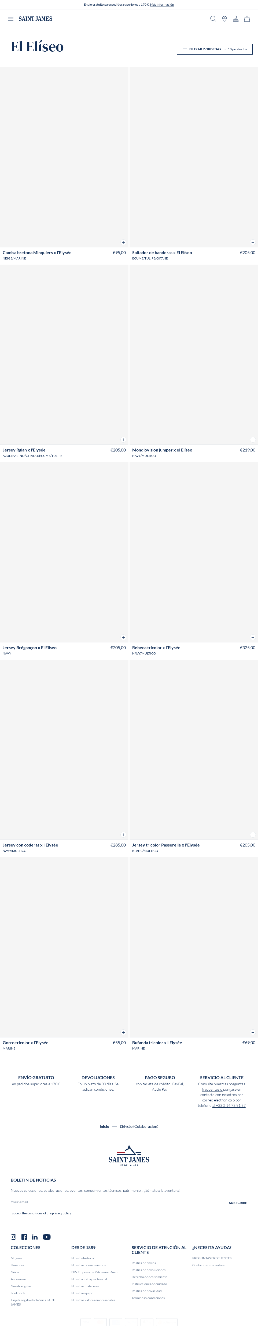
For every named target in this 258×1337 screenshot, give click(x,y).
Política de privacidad (147, 1291)
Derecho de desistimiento (149, 1277)
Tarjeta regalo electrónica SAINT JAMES (33, 1302)
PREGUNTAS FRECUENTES (211, 1258)
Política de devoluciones (148, 1270)
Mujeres (16, 1258)
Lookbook (18, 1293)
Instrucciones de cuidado (149, 1284)
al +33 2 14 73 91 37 (229, 1105)
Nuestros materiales (85, 1286)
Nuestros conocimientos (88, 1265)
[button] (123, 242)
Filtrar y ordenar (215, 49)
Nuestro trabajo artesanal (89, 1279)
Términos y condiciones (148, 1298)
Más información (162, 4)
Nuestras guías (21, 1286)
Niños (15, 1272)
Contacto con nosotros (208, 1265)
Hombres (17, 1265)
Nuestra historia (82, 1258)
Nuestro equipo (82, 1293)
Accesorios (18, 1279)
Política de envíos (144, 1263)
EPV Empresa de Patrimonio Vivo (94, 1272)
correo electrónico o (219, 1100)
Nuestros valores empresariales (93, 1300)
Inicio (104, 1126)
